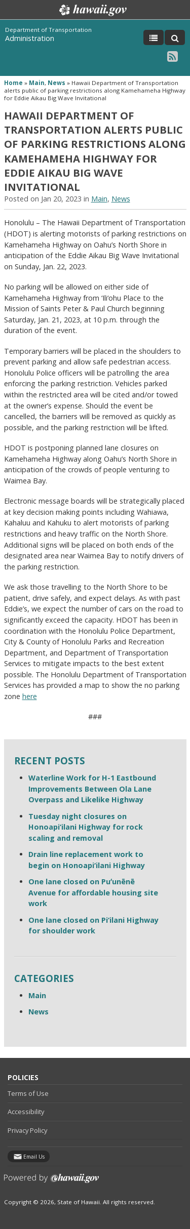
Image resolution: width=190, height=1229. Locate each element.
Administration (29, 38)
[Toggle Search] (175, 37)
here (29, 696)
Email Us (34, 1156)
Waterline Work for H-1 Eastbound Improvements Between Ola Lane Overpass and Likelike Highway (92, 788)
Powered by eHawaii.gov (51, 1182)
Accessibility (26, 1111)
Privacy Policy (27, 1130)
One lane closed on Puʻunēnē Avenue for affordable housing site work (93, 892)
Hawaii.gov (92, 10)
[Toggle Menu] (153, 37)
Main (37, 83)
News (56, 83)
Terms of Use (28, 1093)
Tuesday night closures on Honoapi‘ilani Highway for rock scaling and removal (85, 827)
